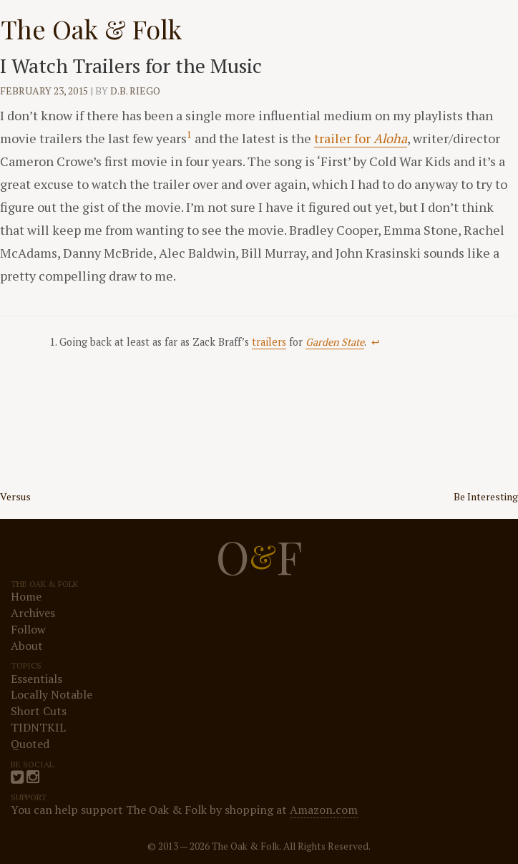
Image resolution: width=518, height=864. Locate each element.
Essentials (36, 678)
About (27, 646)
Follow (28, 629)
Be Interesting (486, 496)
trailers (269, 342)
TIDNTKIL (38, 727)
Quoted (30, 744)
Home (26, 596)
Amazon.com (324, 809)
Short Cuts (39, 711)
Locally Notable (51, 694)
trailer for (360, 138)
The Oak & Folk (91, 28)
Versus (15, 496)
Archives (33, 613)
